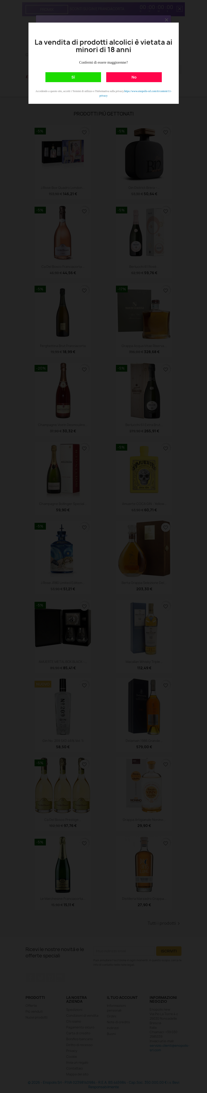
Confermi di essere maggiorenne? (103, 62)
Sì (73, 77)
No (134, 77)
